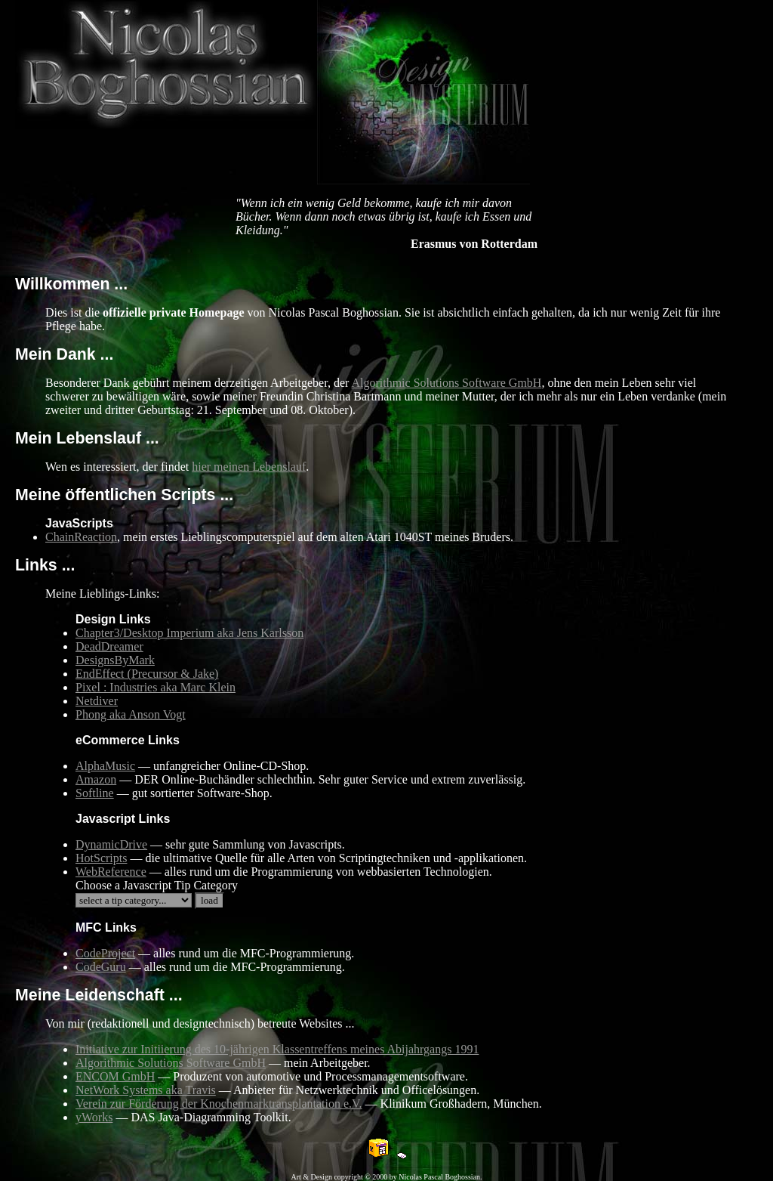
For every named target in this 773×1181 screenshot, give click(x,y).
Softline (94, 793)
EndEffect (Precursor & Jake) (146, 673)
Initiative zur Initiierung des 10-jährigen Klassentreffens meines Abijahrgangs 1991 (277, 1049)
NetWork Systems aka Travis (145, 1090)
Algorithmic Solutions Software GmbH (446, 382)
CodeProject (105, 953)
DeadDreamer (109, 646)
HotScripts (101, 858)
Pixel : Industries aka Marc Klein (155, 687)
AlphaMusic (105, 765)
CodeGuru (100, 966)
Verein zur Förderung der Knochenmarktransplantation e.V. (218, 1103)
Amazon (95, 779)
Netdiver (96, 700)
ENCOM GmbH (115, 1076)
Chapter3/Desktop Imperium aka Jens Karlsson (189, 632)
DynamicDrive (111, 844)
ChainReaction (81, 536)
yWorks (93, 1117)
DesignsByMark (115, 660)
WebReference (110, 871)
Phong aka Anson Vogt (130, 714)
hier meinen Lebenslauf (249, 466)
